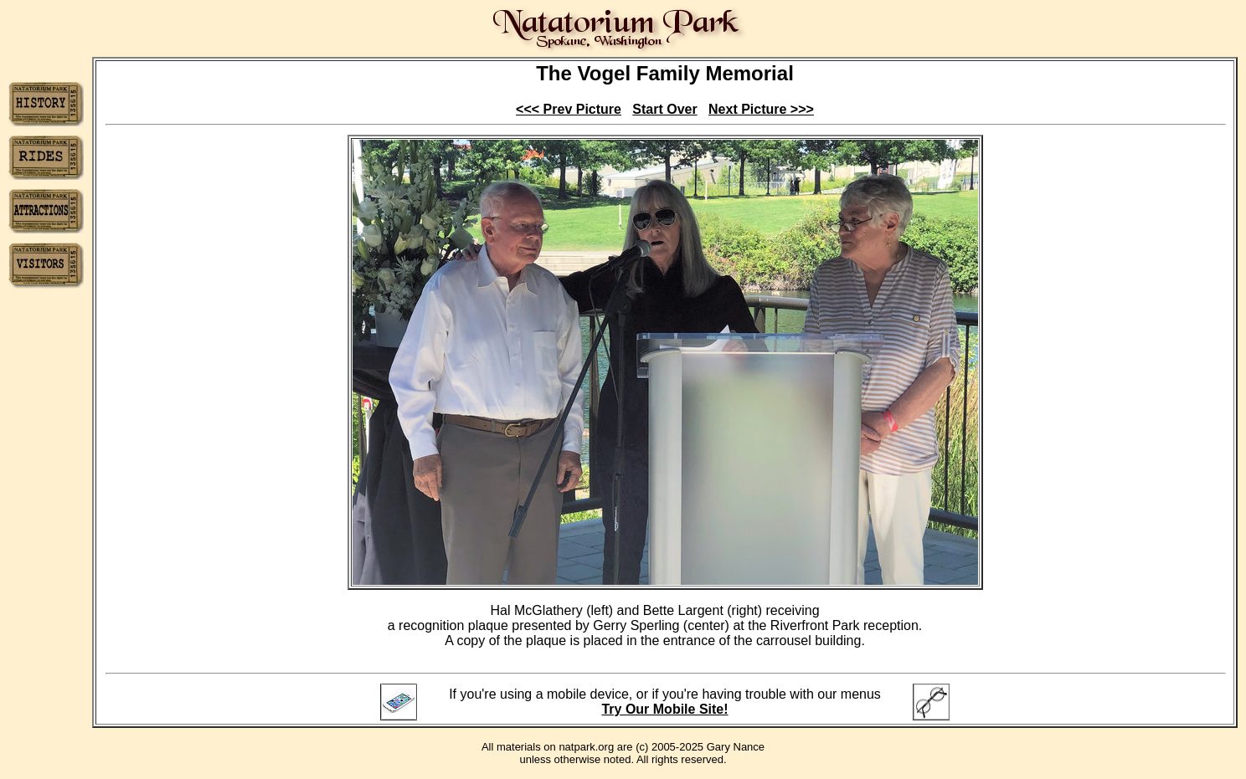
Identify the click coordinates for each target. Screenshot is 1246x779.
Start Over (664, 109)
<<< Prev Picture (568, 109)
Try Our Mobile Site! (664, 709)
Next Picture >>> (761, 109)
